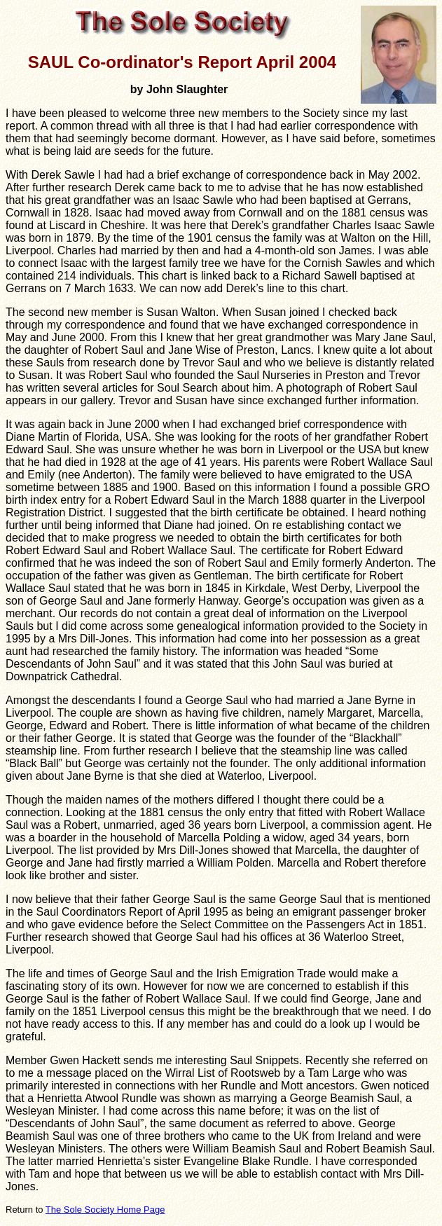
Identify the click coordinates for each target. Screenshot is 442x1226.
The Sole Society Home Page (105, 1209)
